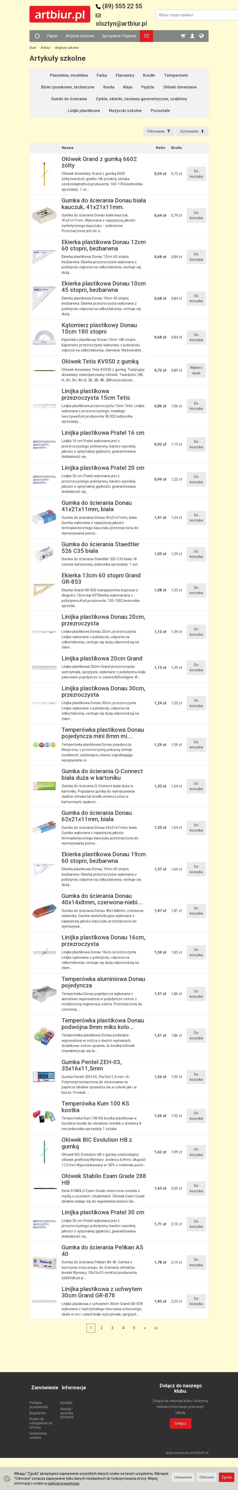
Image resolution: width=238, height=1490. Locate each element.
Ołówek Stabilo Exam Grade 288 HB (104, 1180)
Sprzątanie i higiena (119, 36)
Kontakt (66, 1400)
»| (156, 1328)
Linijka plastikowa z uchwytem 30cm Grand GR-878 (102, 1293)
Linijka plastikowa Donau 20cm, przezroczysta (103, 621)
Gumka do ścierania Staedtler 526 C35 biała (100, 548)
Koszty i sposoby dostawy (67, 1410)
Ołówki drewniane (180, 87)
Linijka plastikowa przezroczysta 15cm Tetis (96, 395)
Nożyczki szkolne (125, 110)
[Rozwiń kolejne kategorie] (146, 36)
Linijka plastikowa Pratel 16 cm (103, 433)
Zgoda (227, 1477)
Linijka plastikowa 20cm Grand (102, 659)
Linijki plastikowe (84, 110)
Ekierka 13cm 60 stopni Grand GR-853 (101, 579)
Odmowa (206, 1477)
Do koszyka (196, 174)
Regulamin (37, 1410)
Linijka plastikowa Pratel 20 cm (103, 468)
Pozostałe (160, 110)
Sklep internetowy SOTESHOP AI (187, 1450)
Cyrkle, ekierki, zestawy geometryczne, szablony (141, 98)
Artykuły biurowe (80, 36)
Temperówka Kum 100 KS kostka (95, 1107)
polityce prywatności (63, 1483)
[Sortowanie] (191, 132)
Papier (52, 36)
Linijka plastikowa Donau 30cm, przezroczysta (103, 692)
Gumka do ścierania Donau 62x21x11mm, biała (97, 816)
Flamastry (125, 75)
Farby (102, 75)
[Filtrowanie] (156, 132)
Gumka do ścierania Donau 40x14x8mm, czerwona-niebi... (102, 899)
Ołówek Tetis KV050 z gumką (100, 362)
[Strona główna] (37, 36)
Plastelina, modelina (69, 75)
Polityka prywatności (38, 1402)
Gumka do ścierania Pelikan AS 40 (102, 1251)
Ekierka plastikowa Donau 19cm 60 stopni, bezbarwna (104, 858)
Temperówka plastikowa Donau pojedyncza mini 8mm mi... (103, 733)
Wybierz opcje (196, 371)
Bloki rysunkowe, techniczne (67, 87)
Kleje (127, 87)
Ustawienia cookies (38, 1432)
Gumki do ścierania (69, 98)
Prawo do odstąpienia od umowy (40, 1420)
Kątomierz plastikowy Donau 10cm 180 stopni (99, 329)
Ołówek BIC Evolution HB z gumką (97, 1144)
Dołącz (180, 1424)
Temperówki (176, 75)
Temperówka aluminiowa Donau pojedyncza (103, 983)
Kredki (149, 75)
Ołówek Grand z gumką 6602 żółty (99, 163)
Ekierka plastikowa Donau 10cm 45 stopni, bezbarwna (104, 287)
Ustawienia (183, 1477)
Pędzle (147, 87)
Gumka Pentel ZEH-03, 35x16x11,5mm (92, 1066)
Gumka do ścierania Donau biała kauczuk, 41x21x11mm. (104, 204)
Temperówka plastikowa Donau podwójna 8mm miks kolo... (103, 1024)
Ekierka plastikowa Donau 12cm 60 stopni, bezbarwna (104, 246)
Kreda (108, 87)
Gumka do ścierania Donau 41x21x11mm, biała (97, 506)
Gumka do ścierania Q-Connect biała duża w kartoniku (102, 775)
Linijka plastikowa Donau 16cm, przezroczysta (103, 941)
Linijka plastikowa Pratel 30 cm (103, 1213)
